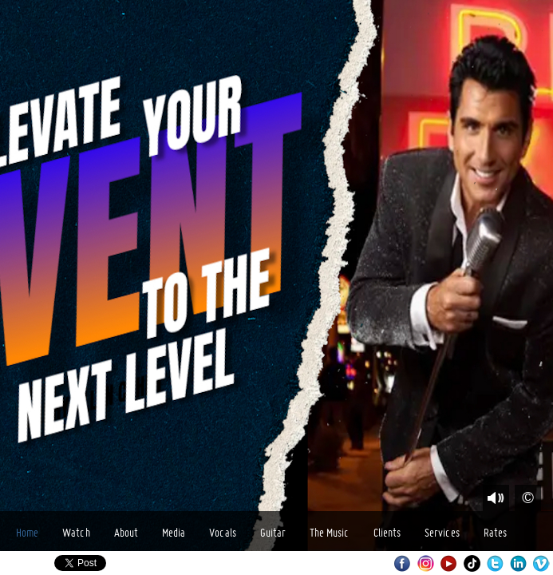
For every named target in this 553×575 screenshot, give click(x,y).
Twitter (495, 563)
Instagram (425, 563)
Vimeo (541, 563)
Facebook (402, 563)
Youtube (448, 563)
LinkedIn (518, 563)
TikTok (472, 563)
